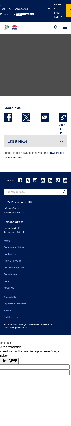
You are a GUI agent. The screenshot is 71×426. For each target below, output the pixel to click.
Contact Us (10, 253)
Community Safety (14, 247)
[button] (56, 27)
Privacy (7, 310)
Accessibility (10, 297)
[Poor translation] (13, 361)
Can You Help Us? (14, 267)
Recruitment (11, 274)
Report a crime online (58, 11)
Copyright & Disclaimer (15, 303)
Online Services (12, 260)
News (7, 240)
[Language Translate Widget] (25, 8)
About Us (9, 287)
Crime (7, 280)
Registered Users (12, 317)
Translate (25, 14)
